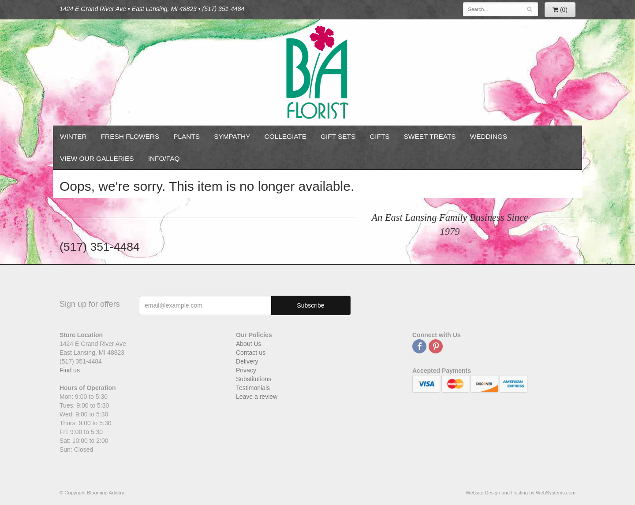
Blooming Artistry (317, 72)
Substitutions (253, 378)
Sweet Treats (430, 136)
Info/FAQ (164, 158)
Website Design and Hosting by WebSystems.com (520, 492)
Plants (186, 136)
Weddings (489, 136)
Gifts (379, 136)
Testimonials (253, 387)
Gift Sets (338, 136)
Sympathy (232, 136)
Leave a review (256, 396)
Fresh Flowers (130, 136)
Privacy (246, 370)
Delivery (247, 361)
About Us (248, 343)
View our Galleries (97, 158)
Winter (73, 136)
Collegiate (286, 136)
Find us (70, 370)
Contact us (250, 352)
